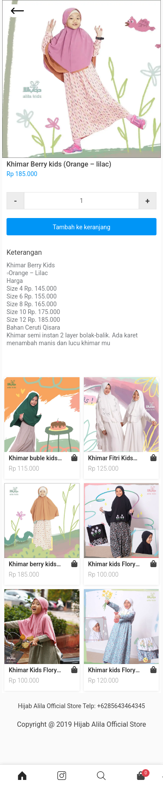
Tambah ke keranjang (81, 227)
